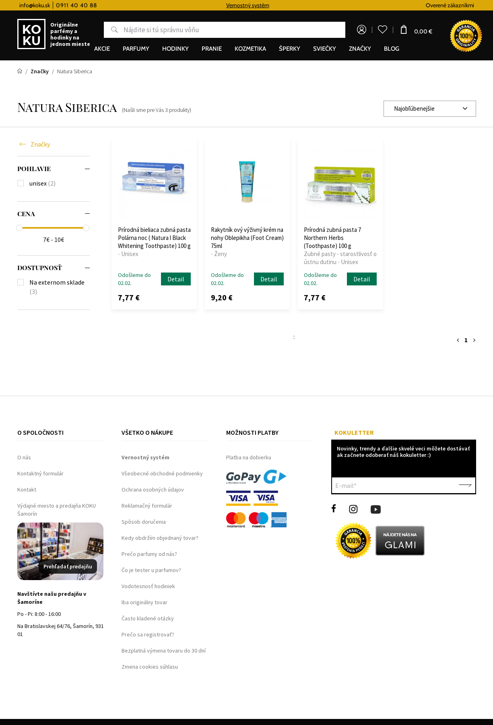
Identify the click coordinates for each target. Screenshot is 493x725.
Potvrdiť (465, 485)
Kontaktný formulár (40, 473)
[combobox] (430, 109)
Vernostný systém (253, 5)
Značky (40, 144)
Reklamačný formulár (147, 505)
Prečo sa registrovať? (148, 634)
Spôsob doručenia (144, 521)
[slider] (19, 228)
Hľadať (111, 30)
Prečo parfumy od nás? (149, 554)
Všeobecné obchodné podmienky (162, 473)
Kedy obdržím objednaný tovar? (160, 537)
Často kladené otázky (148, 618)
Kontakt (26, 489)
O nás (24, 457)
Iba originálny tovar (144, 602)
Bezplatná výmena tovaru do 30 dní (164, 650)
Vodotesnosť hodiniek (148, 586)
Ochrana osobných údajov (153, 489)
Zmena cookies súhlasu (150, 666)
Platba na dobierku (248, 457)
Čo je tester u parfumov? (151, 570)
